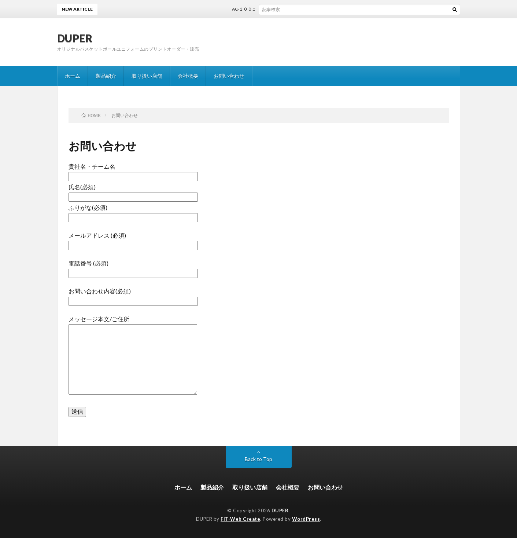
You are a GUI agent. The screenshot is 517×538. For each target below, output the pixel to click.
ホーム (72, 76)
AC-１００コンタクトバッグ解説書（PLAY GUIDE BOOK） (293, 9)
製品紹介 (106, 76)
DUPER (75, 38)
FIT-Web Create (240, 519)
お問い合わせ (229, 76)
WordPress (306, 519)
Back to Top (258, 459)
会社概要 (188, 76)
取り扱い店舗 (147, 76)
